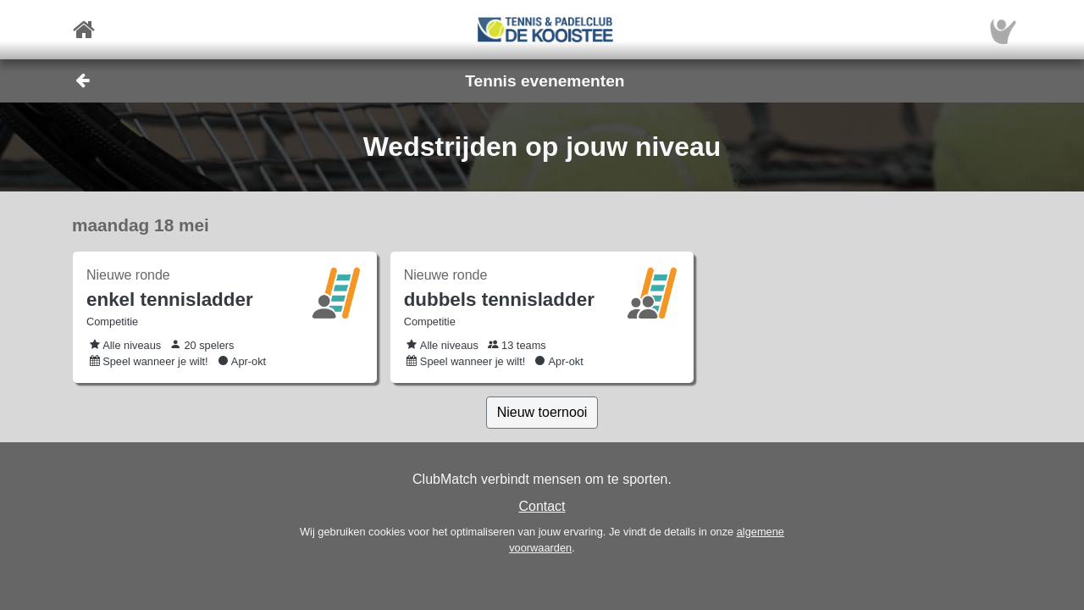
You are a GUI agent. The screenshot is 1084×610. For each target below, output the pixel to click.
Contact (541, 506)
